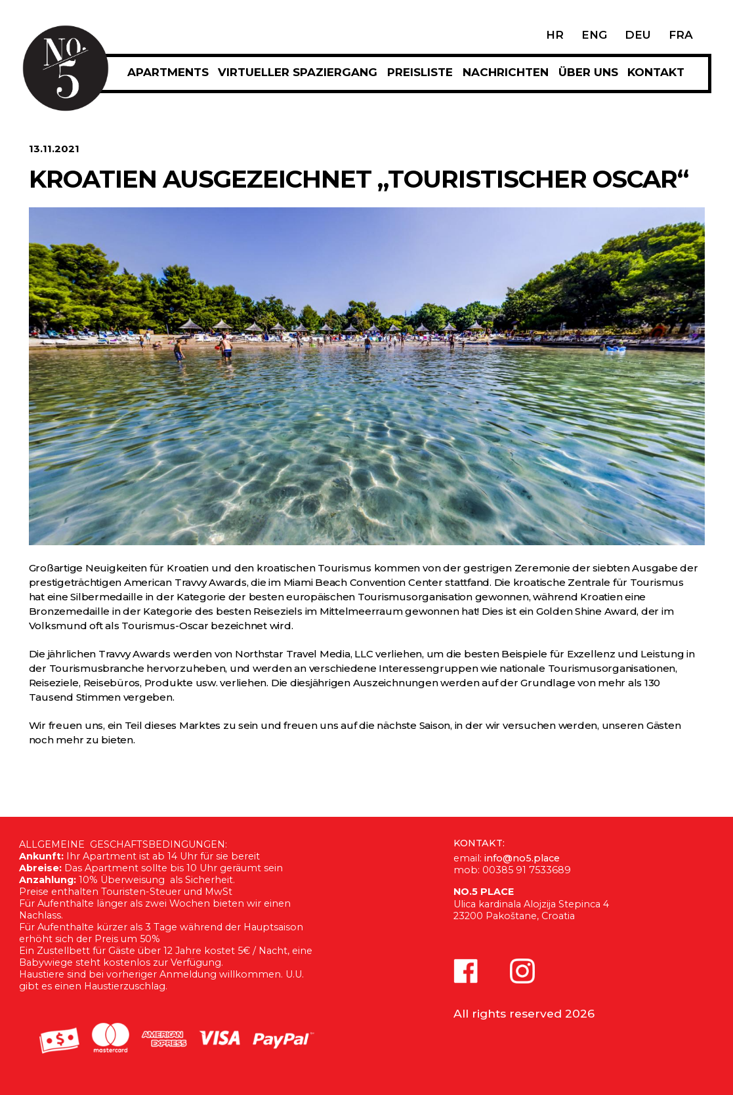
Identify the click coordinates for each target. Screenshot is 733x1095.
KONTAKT (655, 72)
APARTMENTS (168, 72)
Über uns (588, 72)
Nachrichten (506, 72)
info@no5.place (522, 858)
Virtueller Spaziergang (297, 72)
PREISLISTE (420, 72)
